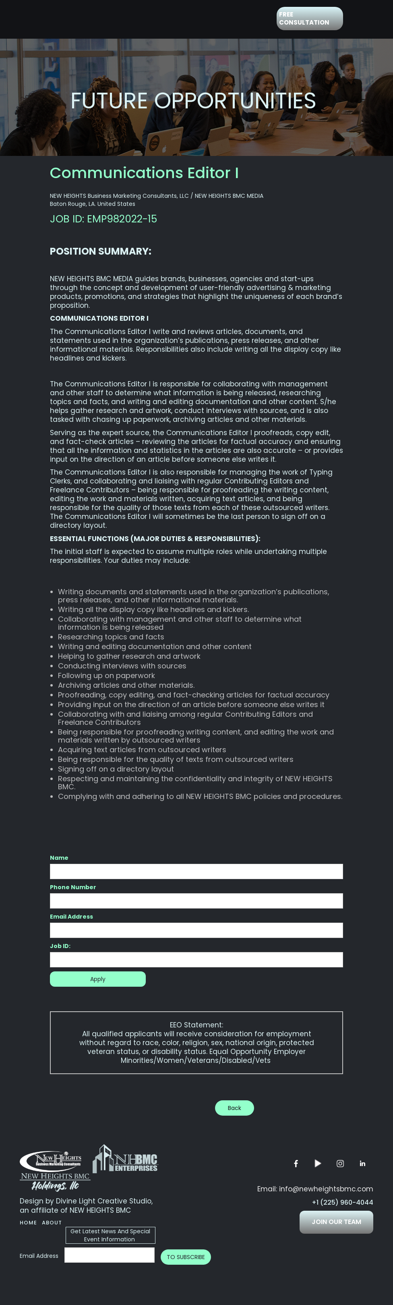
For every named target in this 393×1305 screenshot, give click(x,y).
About (52, 1222)
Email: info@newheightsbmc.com (315, 1189)
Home (28, 1222)
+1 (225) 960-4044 (342, 1203)
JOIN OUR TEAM (336, 1221)
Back (234, 1108)
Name (59, 858)
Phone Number (73, 887)
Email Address (71, 917)
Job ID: (60, 946)
